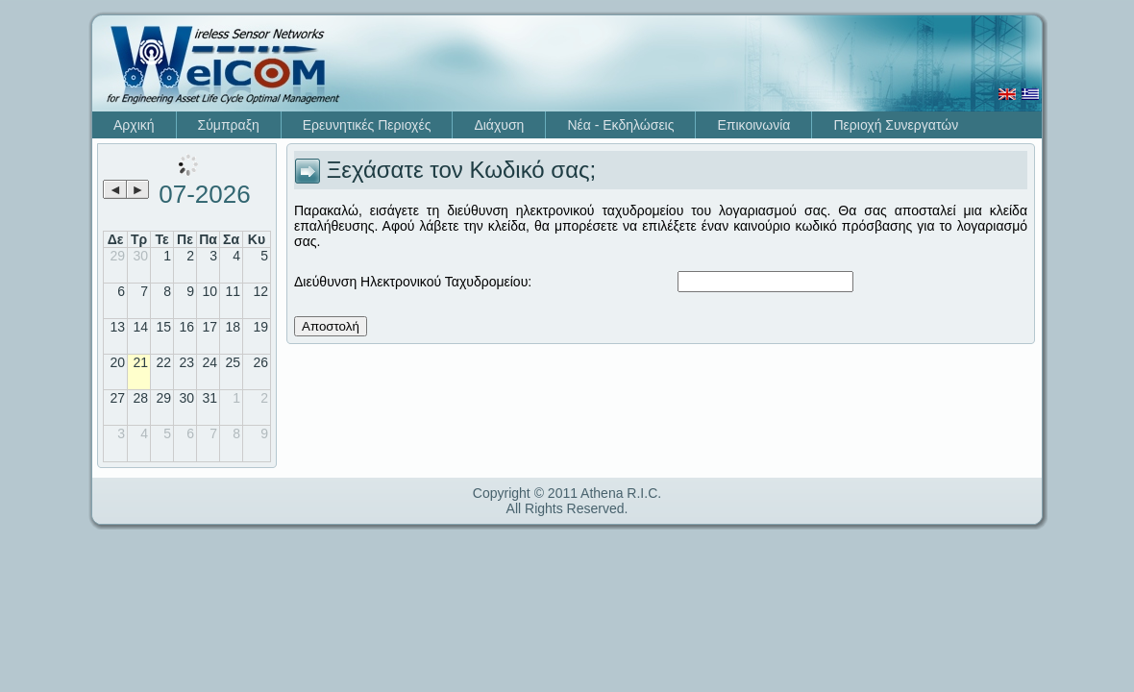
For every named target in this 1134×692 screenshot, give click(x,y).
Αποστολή (330, 326)
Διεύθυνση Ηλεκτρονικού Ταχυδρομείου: (412, 281)
